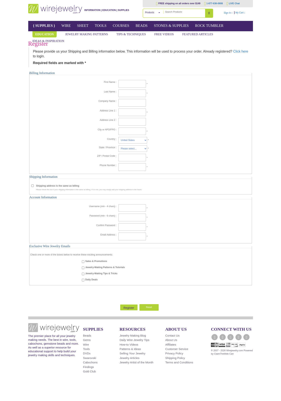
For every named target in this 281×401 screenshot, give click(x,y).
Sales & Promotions (96, 261)
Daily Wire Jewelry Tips (134, 340)
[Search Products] (209, 13)
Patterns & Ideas (130, 349)
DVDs (86, 353)
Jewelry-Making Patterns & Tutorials (105, 267)
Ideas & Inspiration (48, 41)
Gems (87, 340)
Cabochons (90, 362)
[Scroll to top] (33, 397)
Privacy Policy (174, 353)
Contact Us (172, 335)
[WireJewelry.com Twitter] (223, 337)
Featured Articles (197, 34)
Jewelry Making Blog (132, 335)
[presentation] (140, 293)
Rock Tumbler (209, 26)
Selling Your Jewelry (132, 353)
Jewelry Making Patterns (86, 34)
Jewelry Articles (129, 358)
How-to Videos (128, 344)
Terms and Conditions (179, 362)
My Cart (243, 12)
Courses (121, 26)
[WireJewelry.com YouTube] (230, 337)
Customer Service (176, 349)
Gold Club (89, 371)
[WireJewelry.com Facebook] (214, 337)
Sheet (82, 26)
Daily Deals (91, 279)
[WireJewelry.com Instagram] (238, 337)
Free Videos (164, 34)
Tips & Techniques (131, 34)
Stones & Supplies (171, 26)
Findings (88, 367)
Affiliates (170, 344)
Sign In (228, 13)
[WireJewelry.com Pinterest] (246, 337)
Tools (100, 26)
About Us (171, 340)
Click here (240, 51)
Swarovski (89, 358)
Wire (66, 26)
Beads (142, 26)
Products (149, 12)
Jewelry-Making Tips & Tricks (101, 273)
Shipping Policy (175, 358)
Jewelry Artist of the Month (136, 362)
